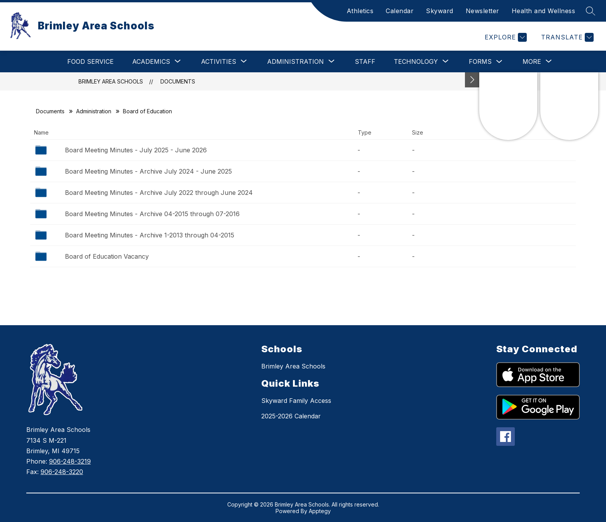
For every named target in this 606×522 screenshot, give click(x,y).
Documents (177, 81)
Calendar (400, 11)
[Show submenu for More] (532, 61)
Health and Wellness (543, 11)
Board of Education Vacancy (107, 256)
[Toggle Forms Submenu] (499, 61)
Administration (93, 111)
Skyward (439, 11)
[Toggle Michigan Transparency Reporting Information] (472, 79)
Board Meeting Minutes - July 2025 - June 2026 (136, 150)
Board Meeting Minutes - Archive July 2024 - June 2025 (148, 171)
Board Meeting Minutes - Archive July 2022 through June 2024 (159, 192)
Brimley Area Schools (110, 81)
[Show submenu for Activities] (218, 61)
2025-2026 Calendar (291, 416)
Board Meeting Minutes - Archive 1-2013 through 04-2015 (149, 235)
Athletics (360, 11)
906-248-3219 (70, 461)
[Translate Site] (566, 37)
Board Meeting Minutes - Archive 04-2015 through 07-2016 (152, 214)
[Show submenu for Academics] (151, 61)
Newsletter (482, 11)
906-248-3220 (62, 472)
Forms (480, 61)
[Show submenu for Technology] (416, 61)
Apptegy (320, 511)
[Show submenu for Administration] (295, 61)
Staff (365, 61)
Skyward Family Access (296, 400)
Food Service (90, 61)
